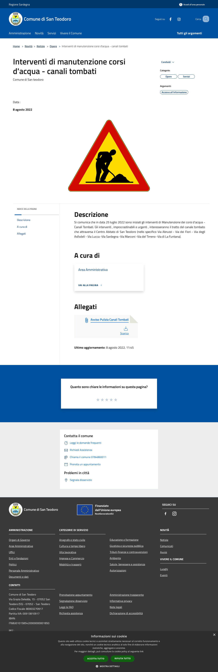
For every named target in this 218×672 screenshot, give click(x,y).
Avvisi (163, 552)
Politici (13, 564)
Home (16, 46)
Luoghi (164, 569)
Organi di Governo (19, 540)
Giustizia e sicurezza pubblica (126, 546)
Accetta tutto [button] (95, 658)
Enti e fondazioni (18, 558)
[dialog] (109, 651)
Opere (53, 46)
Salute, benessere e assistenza (127, 564)
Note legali (116, 607)
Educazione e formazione (124, 540)
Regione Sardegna (19, 4)
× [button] (214, 635)
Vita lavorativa (67, 552)
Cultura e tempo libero (72, 546)
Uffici (12, 552)
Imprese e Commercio (71, 558)
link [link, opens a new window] (142, 651)
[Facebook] (166, 19)
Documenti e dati (19, 577)
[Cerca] (205, 19)
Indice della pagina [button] (27, 209)
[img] (52, 208)
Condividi (168, 62)
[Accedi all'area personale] (192, 5)
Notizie (41, 46)
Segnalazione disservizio (73, 601)
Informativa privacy (121, 601)
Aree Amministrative (21, 546)
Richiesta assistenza (71, 613)
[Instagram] (174, 19)
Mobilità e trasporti (70, 564)
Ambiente (115, 558)
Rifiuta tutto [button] (123, 658)
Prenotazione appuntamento (75, 595)
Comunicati (166, 546)
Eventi (164, 575)
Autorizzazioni (118, 570)
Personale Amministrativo (24, 571)
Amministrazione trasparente (127, 595)
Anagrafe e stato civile (72, 540)
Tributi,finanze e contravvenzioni (129, 552)
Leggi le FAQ (66, 607)
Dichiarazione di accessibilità (126, 613)
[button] (109, 666)
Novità (28, 46)
